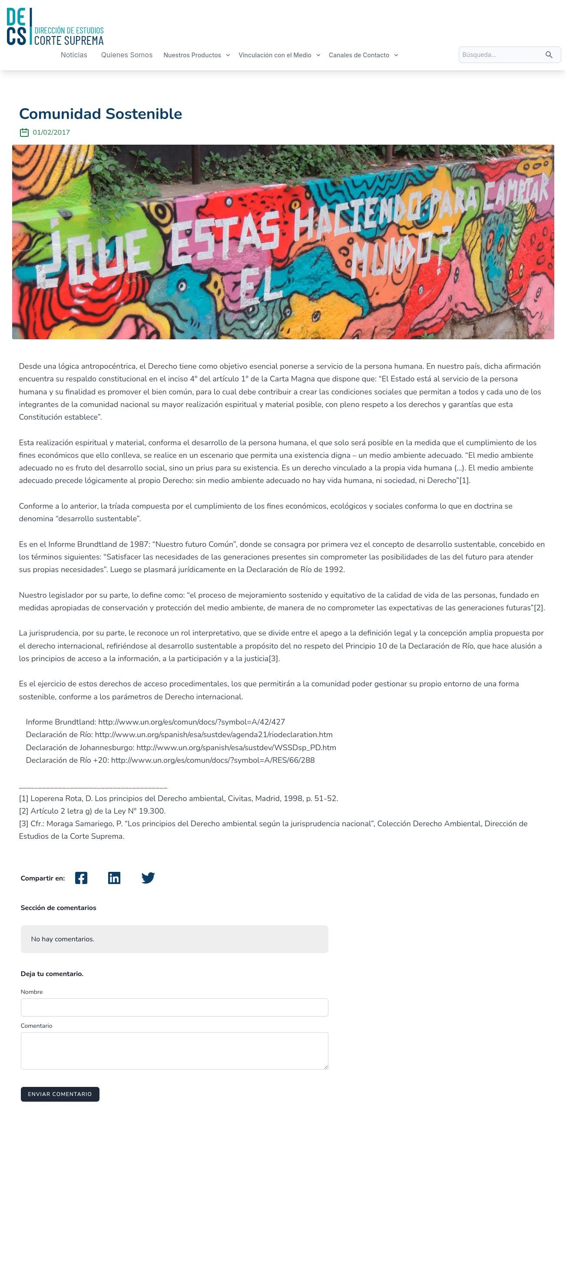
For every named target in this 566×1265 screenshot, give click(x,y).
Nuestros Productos (197, 55)
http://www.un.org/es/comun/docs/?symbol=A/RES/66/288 (213, 760)
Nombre (32, 992)
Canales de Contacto (364, 55)
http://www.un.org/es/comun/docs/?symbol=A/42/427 (191, 722)
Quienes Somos (127, 54)
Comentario (37, 1026)
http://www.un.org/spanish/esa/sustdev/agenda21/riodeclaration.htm (214, 734)
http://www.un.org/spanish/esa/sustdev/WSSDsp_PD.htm (236, 747)
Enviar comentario (60, 1094)
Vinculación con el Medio (279, 55)
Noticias (74, 54)
